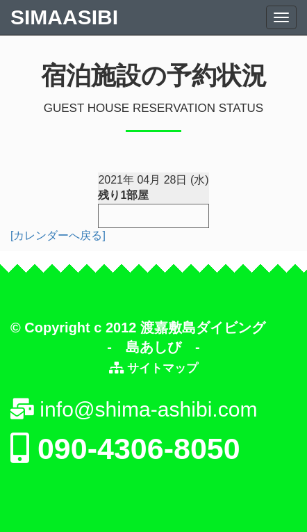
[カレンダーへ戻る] (58, 235)
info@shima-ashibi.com (134, 409)
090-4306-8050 (125, 448)
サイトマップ (161, 368)
